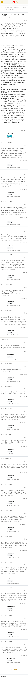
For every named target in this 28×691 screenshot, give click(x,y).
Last (15, 669)
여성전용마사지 (21, 393)
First (12, 669)
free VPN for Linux (14, 35)
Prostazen (8, 295)
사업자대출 (8, 443)
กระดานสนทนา (5, 7)
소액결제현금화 (15, 521)
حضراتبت (10, 371)
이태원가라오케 (11, 573)
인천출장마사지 (18, 626)
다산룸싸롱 (15, 419)
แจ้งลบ (25, 20)
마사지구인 (10, 495)
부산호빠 (7, 601)
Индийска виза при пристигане (13, 240)
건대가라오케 (9, 547)
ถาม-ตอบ (12, 7)
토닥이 (11, 652)
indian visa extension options (14, 157)
